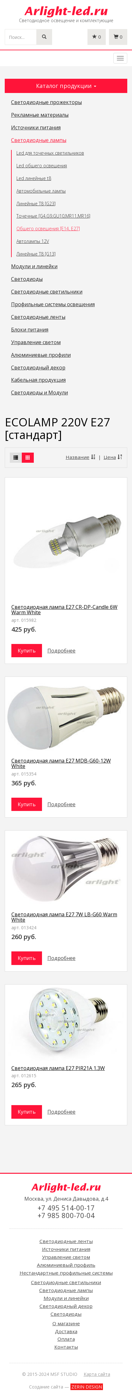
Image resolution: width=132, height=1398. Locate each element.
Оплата (66, 1339)
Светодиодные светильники (46, 292)
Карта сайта (97, 1374)
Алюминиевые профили (41, 355)
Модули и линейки (34, 266)
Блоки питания (29, 330)
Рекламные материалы (40, 115)
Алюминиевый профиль (66, 1265)
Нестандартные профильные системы (66, 1273)
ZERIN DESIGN (86, 1387)
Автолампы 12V (32, 241)
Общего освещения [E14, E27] (48, 229)
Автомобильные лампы (41, 191)
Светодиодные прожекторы (46, 102)
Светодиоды (27, 279)
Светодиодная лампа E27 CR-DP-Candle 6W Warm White (64, 609)
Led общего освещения (41, 166)
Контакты (66, 1347)
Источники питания (36, 128)
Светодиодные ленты (38, 317)
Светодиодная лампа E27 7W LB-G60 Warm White (64, 917)
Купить (27, 650)
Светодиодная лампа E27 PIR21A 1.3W (58, 1068)
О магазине (66, 1323)
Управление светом (36, 342)
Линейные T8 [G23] (36, 204)
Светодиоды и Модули (39, 393)
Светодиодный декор (38, 368)
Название (81, 457)
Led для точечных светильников (50, 153)
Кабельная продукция (38, 380)
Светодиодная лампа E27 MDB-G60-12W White (61, 763)
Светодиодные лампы (38, 140)
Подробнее (61, 650)
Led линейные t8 (33, 178)
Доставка (66, 1331)
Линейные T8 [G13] (36, 254)
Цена (113, 457)
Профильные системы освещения (53, 304)
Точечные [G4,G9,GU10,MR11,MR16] (53, 216)
